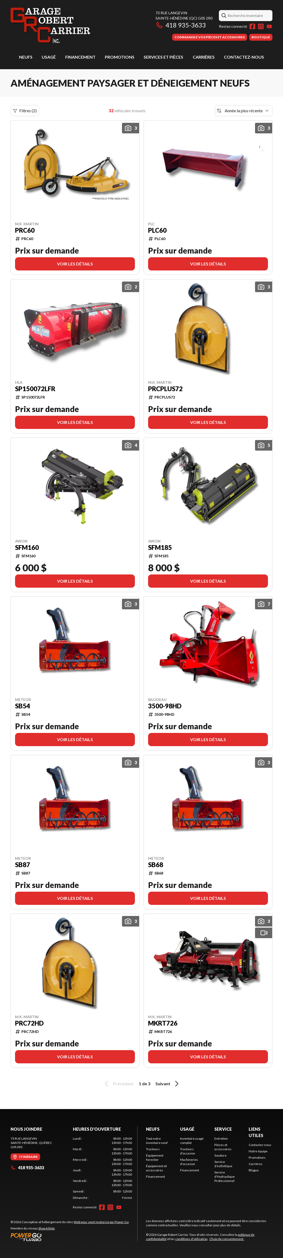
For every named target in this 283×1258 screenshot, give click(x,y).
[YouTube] (269, 26)
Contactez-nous (244, 56)
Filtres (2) (25, 110)
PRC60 (25, 230)
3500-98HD (164, 706)
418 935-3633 (180, 25)
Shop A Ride (46, 1228)
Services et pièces (163, 56)
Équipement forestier (154, 1157)
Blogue (254, 1170)
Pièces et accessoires (223, 1147)
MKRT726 (162, 1023)
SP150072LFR (35, 388)
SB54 (22, 706)
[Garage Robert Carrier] (51, 25)
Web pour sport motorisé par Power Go (101, 1222)
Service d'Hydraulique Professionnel (224, 1176)
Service (223, 1128)
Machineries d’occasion (189, 1162)
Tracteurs (153, 1149)
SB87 (22, 864)
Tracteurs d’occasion (187, 1151)
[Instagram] (261, 26)
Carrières (204, 56)
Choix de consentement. (226, 1239)
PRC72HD (29, 1023)
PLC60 (157, 230)
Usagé (49, 56)
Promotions (119, 56)
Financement (80, 56)
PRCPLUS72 (165, 388)
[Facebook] (252, 26)
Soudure (220, 1155)
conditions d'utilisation (191, 1239)
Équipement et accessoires (156, 1168)
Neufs (25, 56)
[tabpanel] (102, 1168)
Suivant (167, 1084)
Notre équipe (258, 1151)
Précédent (118, 1084)
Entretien (221, 1138)
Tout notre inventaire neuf (157, 1141)
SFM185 (160, 547)
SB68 (155, 864)
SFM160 (27, 547)
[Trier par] (243, 110)
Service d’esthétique (223, 1164)
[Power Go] (70, 1237)
